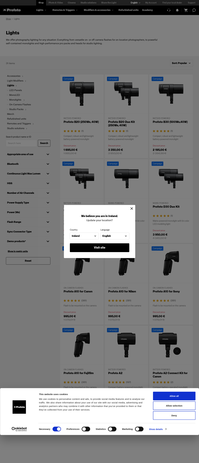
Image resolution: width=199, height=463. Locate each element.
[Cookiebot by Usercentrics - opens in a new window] (19, 457)
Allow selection (174, 434)
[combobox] (84, 236)
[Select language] (135, 2)
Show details (156, 457)
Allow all (174, 424)
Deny (174, 443)
